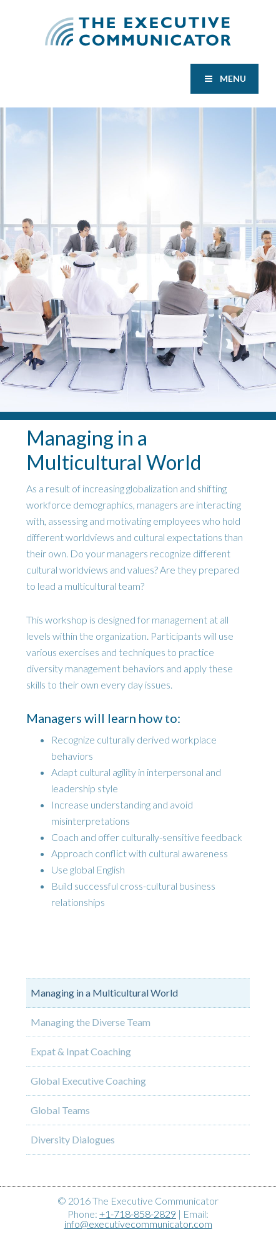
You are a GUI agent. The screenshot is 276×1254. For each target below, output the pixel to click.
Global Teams (60, 1110)
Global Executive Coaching (88, 1081)
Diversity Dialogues (73, 1139)
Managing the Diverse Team (90, 1022)
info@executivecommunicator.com (138, 1224)
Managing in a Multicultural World (104, 992)
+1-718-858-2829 (137, 1214)
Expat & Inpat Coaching (81, 1051)
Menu (224, 78)
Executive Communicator (138, 31)
